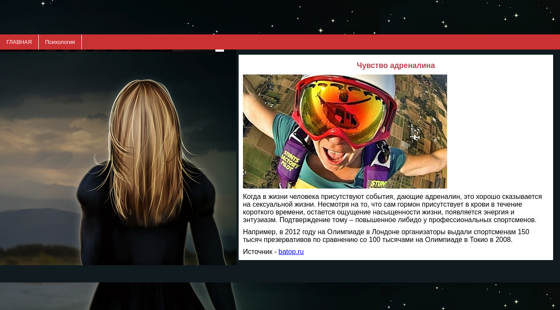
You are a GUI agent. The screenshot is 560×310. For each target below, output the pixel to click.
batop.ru (291, 251)
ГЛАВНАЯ (19, 42)
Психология (60, 42)
